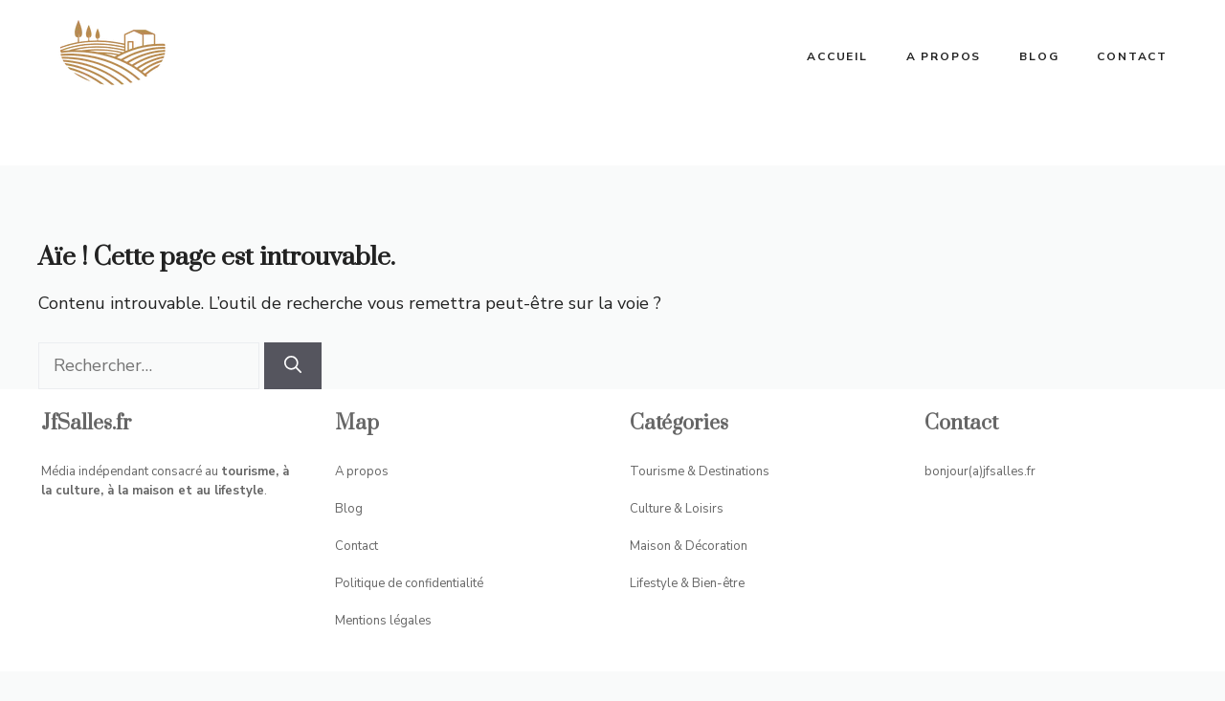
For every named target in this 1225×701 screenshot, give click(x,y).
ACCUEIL (837, 56)
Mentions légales (383, 620)
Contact (1132, 56)
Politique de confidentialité (409, 583)
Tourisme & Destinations (699, 471)
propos (367, 471)
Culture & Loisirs (677, 508)
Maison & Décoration (688, 546)
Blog (1038, 56)
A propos (943, 56)
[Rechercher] (293, 365)
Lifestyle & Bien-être (687, 583)
